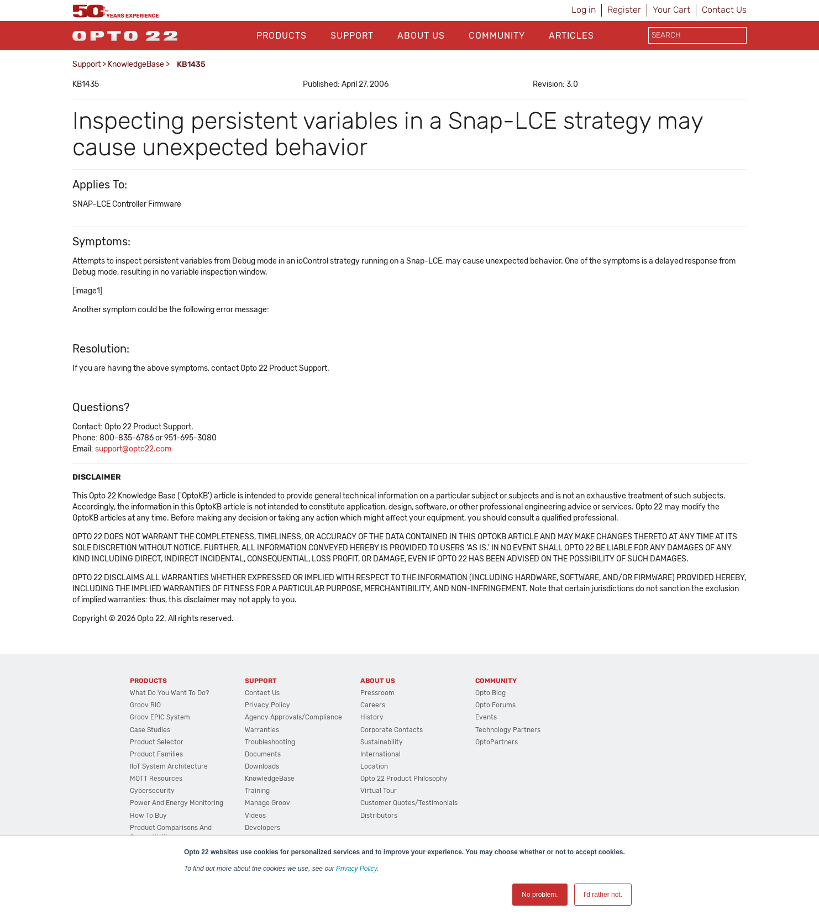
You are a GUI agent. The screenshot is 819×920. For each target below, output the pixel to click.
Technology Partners (507, 730)
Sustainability (381, 742)
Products (281, 35)
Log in (583, 9)
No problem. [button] (540, 894)
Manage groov (267, 803)
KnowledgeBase (136, 64)
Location (374, 766)
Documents (263, 754)
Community (497, 35)
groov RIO (145, 705)
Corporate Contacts (391, 730)
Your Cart (671, 9)
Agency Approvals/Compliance (293, 717)
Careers (372, 705)
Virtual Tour (378, 791)
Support (352, 35)
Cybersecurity (152, 791)
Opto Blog (490, 693)
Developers (262, 828)
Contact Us (724, 9)
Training (257, 791)
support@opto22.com (133, 449)
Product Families (156, 754)
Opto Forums (495, 705)
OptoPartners (496, 742)
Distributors (378, 815)
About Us (421, 35)
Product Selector (156, 742)
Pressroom (377, 693)
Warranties (262, 730)
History (372, 717)
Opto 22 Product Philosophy (404, 778)
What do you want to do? (169, 693)
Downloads (262, 766)
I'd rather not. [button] (603, 894)
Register (624, 9)
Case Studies (150, 730)
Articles (571, 35)
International (380, 754)
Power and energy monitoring (176, 803)
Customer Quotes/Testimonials (409, 803)
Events (486, 717)
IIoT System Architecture (169, 766)
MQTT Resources (156, 778)
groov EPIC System (160, 717)
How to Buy (148, 815)
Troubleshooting (270, 742)
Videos (255, 815)
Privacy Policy (356, 868)
